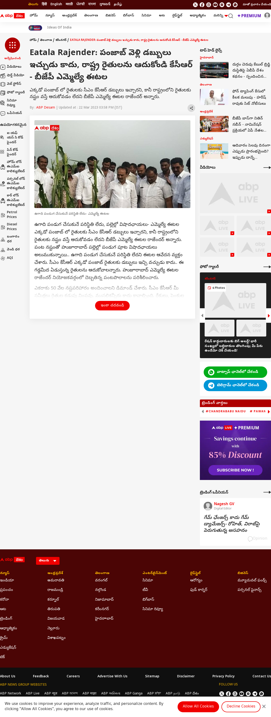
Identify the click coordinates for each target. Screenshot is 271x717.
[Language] (48, 561)
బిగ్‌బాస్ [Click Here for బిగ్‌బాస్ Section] (148, 600)
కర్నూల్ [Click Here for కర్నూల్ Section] (53, 600)
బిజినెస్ (110, 16)
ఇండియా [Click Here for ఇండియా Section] (7, 580)
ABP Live (33, 694)
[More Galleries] (267, 267)
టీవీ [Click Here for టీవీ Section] (145, 590)
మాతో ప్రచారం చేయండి (257, 5)
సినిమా (146, 16)
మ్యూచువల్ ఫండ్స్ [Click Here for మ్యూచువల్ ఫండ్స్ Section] (252, 580)
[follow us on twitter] (195, 5)
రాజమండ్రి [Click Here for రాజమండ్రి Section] (55, 590)
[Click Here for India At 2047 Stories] (35, 28)
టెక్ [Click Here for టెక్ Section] (2, 657)
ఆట (162, 16)
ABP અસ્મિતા (110, 694)
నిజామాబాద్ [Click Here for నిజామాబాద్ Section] (104, 600)
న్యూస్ (50, 16)
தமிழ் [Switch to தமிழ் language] (118, 4)
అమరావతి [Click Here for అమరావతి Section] (55, 580)
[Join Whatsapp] (235, 5)
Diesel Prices (8, 227)
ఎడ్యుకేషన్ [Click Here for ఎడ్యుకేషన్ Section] (8, 648)
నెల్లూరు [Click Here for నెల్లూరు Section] (53, 628)
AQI (6, 258)
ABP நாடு (173, 694)
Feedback (41, 677)
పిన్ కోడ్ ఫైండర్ (9, 152)
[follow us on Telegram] (228, 5)
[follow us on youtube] (215, 5)
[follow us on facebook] (202, 5)
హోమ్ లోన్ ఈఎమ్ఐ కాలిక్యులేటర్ (12, 167)
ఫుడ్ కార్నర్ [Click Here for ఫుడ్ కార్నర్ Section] (198, 590)
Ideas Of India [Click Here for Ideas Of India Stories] (59, 28)
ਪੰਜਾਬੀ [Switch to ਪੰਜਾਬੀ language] (80, 4)
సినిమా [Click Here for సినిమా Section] (147, 580)
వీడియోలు (10, 67)
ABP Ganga (133, 694)
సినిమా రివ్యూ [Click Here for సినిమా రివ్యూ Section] (152, 609)
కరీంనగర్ (60, 40)
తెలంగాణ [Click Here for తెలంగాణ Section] (102, 573)
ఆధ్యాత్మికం (198, 16)
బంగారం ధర (9, 239)
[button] (12, 49)
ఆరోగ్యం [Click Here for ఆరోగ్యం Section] (196, 580)
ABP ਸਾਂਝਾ (154, 694)
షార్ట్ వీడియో (12, 76)
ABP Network (10, 694)
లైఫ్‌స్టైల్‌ (177, 16)
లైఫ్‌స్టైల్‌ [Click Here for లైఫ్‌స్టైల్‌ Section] (195, 573)
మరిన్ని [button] (220, 16)
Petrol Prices (8, 215)
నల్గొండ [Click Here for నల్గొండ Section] (100, 590)
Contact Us (262, 677)
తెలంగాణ (91, 16)
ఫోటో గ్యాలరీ (12, 93)
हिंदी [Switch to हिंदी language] (44, 4)
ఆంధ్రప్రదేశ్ (69, 16)
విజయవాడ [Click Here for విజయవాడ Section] (56, 619)
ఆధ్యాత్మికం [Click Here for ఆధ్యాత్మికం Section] (8, 628)
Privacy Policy (223, 677)
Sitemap (152, 677)
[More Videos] (267, 167)
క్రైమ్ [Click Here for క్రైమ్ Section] (4, 638)
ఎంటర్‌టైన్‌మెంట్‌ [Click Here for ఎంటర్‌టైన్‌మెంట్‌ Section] (154, 573)
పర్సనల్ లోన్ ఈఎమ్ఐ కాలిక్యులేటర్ (12, 184)
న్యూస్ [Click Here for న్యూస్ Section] (4, 573)
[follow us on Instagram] (222, 5)
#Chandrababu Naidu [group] (226, 411)
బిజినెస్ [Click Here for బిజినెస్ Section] (243, 573)
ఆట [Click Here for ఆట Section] (3, 609)
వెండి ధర (10, 250)
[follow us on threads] (208, 5)
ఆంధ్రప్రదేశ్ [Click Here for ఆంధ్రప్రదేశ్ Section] (55, 573)
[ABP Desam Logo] (12, 16)
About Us (7, 677)
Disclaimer (186, 677)
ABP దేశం (192, 694)
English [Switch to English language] (56, 4)
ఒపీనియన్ (11, 113)
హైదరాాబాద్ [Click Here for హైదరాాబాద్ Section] (104, 619)
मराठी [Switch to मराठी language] (69, 4)
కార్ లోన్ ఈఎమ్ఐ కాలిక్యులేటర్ (12, 200)
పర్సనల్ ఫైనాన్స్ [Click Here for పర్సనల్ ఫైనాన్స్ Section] (250, 590)
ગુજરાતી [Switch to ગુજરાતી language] (104, 4)
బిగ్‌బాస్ (128, 16)
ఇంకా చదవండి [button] (112, 305)
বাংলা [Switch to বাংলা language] (92, 4)
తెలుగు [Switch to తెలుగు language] (33, 4)
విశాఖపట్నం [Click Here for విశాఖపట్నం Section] (56, 638)
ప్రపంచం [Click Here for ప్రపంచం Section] (6, 590)
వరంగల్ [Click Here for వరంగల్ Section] (101, 580)
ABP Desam (45, 108)
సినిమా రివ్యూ (8, 103)
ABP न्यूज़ (50, 694)
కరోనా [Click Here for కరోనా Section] (4, 600)
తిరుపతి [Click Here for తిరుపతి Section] (53, 609)
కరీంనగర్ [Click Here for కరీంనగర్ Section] (102, 609)
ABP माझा (89, 694)
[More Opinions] (267, 492)
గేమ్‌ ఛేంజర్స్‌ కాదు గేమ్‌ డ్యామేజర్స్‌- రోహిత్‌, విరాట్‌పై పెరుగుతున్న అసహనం (232, 524)
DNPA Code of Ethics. (55, 703)
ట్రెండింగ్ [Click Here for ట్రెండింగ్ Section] (6, 619)
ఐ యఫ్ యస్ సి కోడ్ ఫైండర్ (11, 138)
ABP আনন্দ (70, 694)
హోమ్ (34, 16)
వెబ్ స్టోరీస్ (10, 84)
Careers (73, 677)
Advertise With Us (112, 677)
